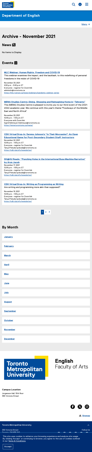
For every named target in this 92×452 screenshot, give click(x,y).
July (6, 293)
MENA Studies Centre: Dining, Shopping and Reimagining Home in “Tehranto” (44, 102)
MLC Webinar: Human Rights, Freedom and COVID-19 (32, 73)
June (6, 283)
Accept (8, 447)
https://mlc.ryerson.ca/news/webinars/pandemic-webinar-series (31, 93)
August (8, 302)
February (9, 246)
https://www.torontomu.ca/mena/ (18, 125)
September (10, 311)
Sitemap (86, 416)
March (7, 256)
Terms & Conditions (17, 441)
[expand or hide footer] (88, 425)
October (8, 320)
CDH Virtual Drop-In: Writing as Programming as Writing (34, 184)
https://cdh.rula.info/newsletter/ (18, 150)
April (6, 265)
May (6, 274)
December (9, 339)
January (8, 237)
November (9, 330)
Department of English (21, 16)
